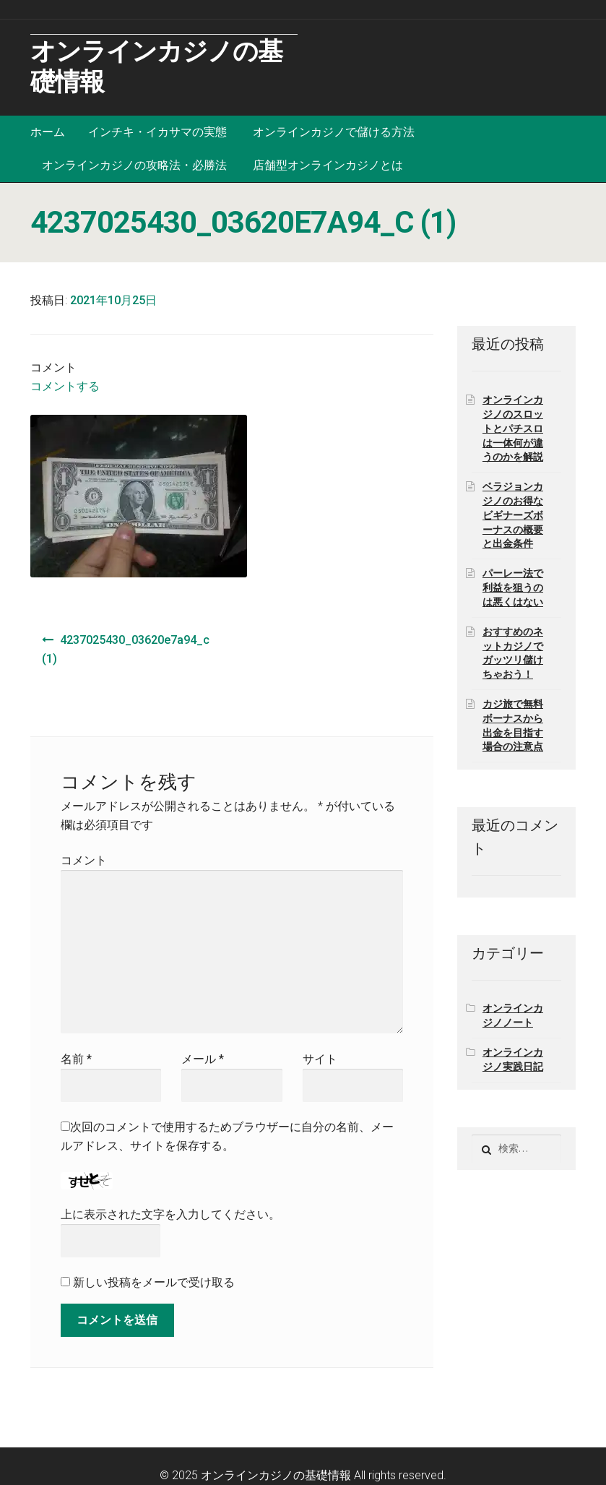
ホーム (47, 132)
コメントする (65, 386)
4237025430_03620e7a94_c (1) (125, 649)
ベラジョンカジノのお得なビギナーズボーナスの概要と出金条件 (512, 515)
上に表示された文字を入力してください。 (170, 1214)
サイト (320, 1059)
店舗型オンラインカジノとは (328, 165)
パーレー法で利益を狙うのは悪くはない (512, 587)
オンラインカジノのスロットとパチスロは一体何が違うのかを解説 (512, 428)
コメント (84, 860)
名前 (76, 1059)
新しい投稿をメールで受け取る (154, 1282)
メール (202, 1059)
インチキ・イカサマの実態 (157, 132)
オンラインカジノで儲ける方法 (334, 132)
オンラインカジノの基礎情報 (276, 1475)
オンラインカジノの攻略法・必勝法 (134, 165)
